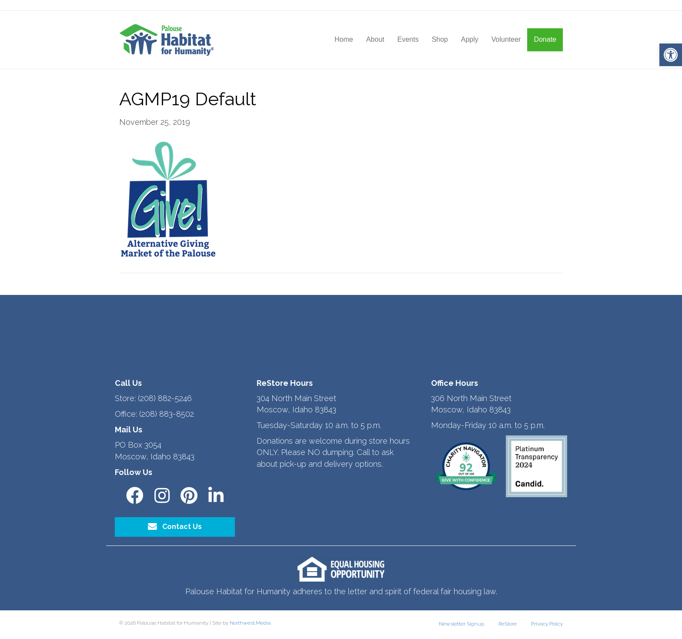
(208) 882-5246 (165, 398)
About (375, 39)
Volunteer (506, 39)
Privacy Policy (547, 624)
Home (343, 39)
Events (407, 39)
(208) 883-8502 (166, 413)
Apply (469, 39)
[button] (670, 54)
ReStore (507, 624)
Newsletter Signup (461, 624)
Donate (545, 39)
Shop (439, 39)
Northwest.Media (250, 623)
